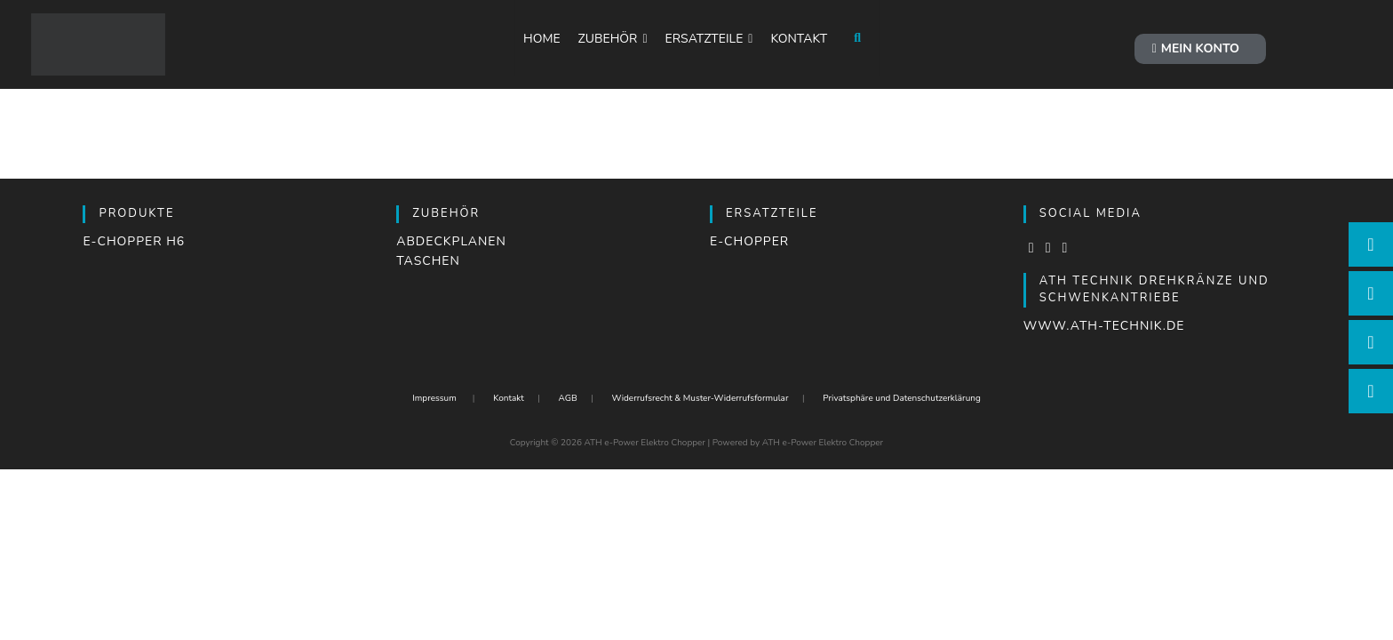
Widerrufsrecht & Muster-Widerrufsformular (699, 398)
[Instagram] (1049, 248)
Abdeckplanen (451, 241)
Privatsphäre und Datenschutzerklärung (902, 398)
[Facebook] (1032, 248)
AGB (567, 398)
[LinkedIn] (1065, 248)
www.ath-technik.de (1104, 325)
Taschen (428, 260)
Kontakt (508, 398)
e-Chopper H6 (134, 241)
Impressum (434, 398)
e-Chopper (749, 241)
